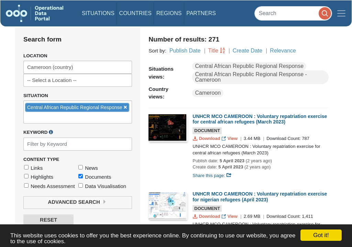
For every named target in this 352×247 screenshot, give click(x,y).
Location (35, 55)
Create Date (247, 51)
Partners (201, 13)
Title (213, 51)
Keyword (38, 132)
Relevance (283, 51)
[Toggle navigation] (341, 13)
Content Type (41, 159)
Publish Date (185, 51)
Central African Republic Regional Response (249, 66)
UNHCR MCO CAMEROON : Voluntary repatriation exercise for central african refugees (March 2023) (259, 119)
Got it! (321, 235)
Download (207, 138)
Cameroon (208, 93)
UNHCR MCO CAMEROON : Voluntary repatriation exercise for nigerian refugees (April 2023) (259, 196)
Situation (35, 95)
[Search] (293, 13)
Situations (98, 13)
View (230, 138)
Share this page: (212, 175)
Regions (169, 13)
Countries (135, 13)
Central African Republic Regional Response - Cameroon (251, 77)
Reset (48, 220)
